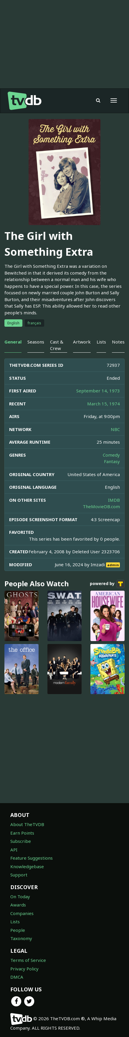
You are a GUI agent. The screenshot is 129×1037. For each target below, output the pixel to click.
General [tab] (13, 342)
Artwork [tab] (82, 342)
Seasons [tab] (35, 342)
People (17, 930)
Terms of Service (28, 960)
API (13, 850)
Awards (18, 905)
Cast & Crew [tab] (56, 345)
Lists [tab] (101, 342)
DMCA (16, 977)
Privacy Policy (24, 969)
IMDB (114, 500)
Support (18, 875)
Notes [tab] (118, 342)
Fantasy (112, 461)
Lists (15, 921)
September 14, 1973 (98, 391)
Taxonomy (21, 938)
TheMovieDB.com (101, 506)
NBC (115, 429)
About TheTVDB (27, 824)
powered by (107, 584)
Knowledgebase (27, 866)
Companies (22, 913)
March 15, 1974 (103, 404)
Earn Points (22, 833)
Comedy (111, 455)
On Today (20, 896)
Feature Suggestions (31, 858)
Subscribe (20, 841)
